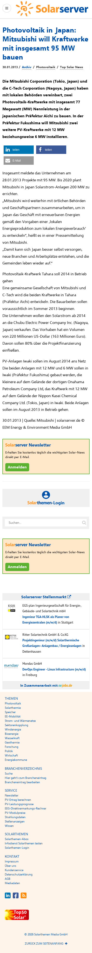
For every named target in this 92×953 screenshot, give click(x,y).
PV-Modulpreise (15, 813)
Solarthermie (13, 708)
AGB (7, 879)
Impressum (12, 861)
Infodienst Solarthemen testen (24, 843)
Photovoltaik (45, 67)
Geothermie (12, 742)
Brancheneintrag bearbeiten (22, 782)
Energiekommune (16, 760)
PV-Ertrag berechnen (18, 800)
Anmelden (17, 467)
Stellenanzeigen (15, 821)
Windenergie (13, 729)
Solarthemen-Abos (16, 839)
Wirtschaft (11, 755)
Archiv (26, 67)
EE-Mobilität (12, 716)
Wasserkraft (12, 738)
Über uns (10, 866)
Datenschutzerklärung (19, 874)
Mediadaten (12, 883)
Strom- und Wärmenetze (20, 721)
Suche (9, 774)
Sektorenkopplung (16, 725)
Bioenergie (11, 734)
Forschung (11, 747)
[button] (19, 149)
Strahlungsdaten (15, 817)
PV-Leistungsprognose (19, 804)
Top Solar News (71, 67)
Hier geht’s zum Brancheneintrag (25, 778)
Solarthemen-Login (17, 848)
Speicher (10, 712)
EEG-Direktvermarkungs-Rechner (25, 808)
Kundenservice (14, 870)
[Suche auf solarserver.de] (84, 522)
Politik (9, 751)
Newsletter (11, 795)
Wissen (9, 826)
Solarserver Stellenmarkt (46, 597)
